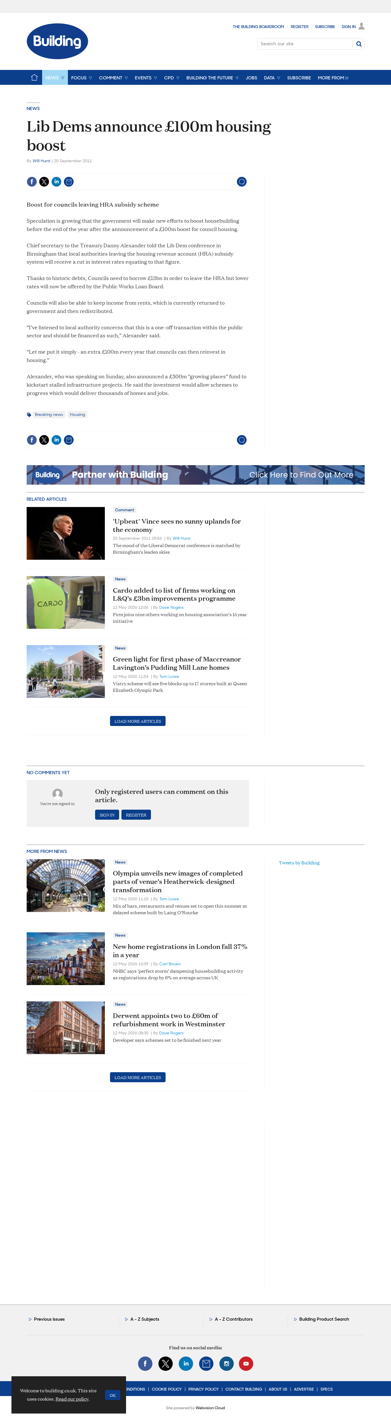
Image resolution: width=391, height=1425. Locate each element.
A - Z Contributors (234, 1319)
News (33, 108)
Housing (77, 414)
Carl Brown (170, 963)
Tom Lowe (169, 676)
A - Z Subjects (144, 1319)
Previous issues (49, 1319)
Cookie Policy (167, 1389)
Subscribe (325, 26)
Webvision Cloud (210, 1408)
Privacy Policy (203, 1389)
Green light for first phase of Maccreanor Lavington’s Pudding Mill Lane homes (177, 663)
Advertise (304, 1389)
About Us (278, 1389)
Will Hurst (41, 160)
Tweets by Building (299, 862)
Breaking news (49, 414)
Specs (327, 1389)
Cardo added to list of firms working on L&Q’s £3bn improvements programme (174, 594)
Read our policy (72, 1398)
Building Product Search (324, 1319)
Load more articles (138, 721)
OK (113, 1395)
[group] (332, 77)
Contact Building (243, 1389)
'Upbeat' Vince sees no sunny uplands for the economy (177, 525)
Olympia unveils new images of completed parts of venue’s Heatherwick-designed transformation (178, 881)
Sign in (107, 815)
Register (300, 26)
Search (359, 43)
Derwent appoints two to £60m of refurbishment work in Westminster (169, 1019)
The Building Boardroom (258, 26)
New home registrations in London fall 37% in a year (180, 950)
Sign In (349, 26)
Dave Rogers (171, 607)
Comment (124, 509)
